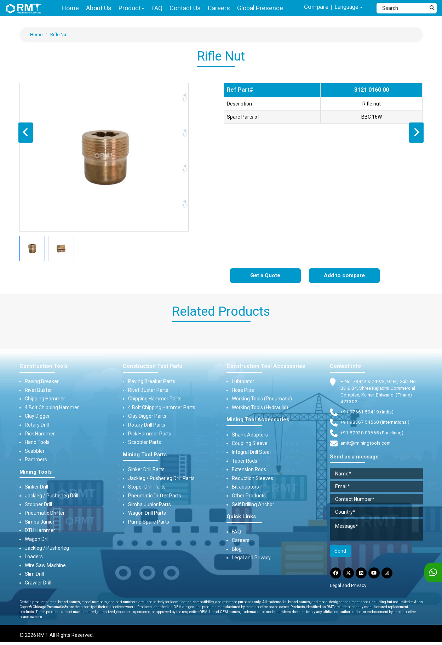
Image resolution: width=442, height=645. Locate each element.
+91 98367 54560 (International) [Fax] (376, 423)
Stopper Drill (38, 504)
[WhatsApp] (433, 572)
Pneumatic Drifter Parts (154, 496)
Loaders (34, 557)
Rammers (36, 460)
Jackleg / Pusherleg (47, 548)
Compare (312, 7)
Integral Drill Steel (251, 452)
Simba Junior (39, 522)
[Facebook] (336, 575)
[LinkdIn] (364, 575)
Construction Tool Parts (153, 367)
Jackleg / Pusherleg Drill (51, 496)
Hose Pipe (243, 390)
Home (37, 34)
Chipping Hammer (45, 399)
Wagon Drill (37, 539)
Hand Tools (37, 442)
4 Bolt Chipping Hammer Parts (161, 407)
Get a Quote (265, 276)
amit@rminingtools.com (367, 444)
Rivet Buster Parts (148, 390)
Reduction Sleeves (252, 478)
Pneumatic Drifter (45, 513)
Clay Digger (37, 416)
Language (347, 7)
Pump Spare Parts (148, 522)
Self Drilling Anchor (253, 504)
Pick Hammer (40, 433)
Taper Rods (244, 461)
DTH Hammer (40, 530)
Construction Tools (43, 367)
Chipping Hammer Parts (155, 399)
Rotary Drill (37, 425)
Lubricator (243, 381)
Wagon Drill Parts (147, 513)
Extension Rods (249, 470)
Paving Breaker (42, 381)
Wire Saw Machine (45, 565)
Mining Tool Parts (145, 455)
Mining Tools (35, 472)
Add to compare (344, 276)
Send (340, 552)
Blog (237, 549)
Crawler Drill (38, 583)
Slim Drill (34, 574)
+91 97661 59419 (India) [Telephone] (367, 413)
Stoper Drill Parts (147, 487)
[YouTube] (378, 575)
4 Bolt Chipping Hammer (52, 407)
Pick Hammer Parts (149, 433)
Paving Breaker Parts (151, 381)
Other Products (249, 496)
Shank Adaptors (250, 435)
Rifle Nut (60, 34)
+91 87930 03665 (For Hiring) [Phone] (372, 433)
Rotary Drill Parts (146, 425)
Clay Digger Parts (147, 416)
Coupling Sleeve (250, 443)
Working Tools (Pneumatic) (262, 399)
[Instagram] (391, 575)
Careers (240, 540)
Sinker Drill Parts (146, 470)
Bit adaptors (245, 487)
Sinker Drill (36, 487)
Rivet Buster (38, 390)
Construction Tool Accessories (265, 367)
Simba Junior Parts (149, 504)
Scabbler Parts (144, 442)
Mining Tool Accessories (257, 420)
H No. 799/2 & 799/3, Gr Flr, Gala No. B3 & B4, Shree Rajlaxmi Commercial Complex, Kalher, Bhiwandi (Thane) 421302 (381, 391)
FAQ (236, 532)
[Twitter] (350, 575)
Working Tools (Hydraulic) (260, 407)
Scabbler (35, 451)
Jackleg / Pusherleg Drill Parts (161, 478)
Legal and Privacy (251, 558)
